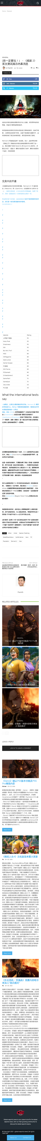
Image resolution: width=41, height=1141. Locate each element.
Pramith (10, 68)
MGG (12, 412)
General (9, 11)
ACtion (9, 533)
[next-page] (7, 733)
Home (4, 11)
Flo (3, 859)
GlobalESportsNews (8, 537)
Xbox (20, 541)
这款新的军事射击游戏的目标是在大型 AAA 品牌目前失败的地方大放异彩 (11, 566)
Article (15, 533)
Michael (4, 786)
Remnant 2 (14, 541)
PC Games (30, 486)
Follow (35, 83)
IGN (11, 454)
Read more (7, 830)
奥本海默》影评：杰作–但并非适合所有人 (29, 566)
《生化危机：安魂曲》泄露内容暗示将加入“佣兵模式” (20, 725)
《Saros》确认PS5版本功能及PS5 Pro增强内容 (20, 642)
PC (31, 537)
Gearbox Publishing (24, 533)
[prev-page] (3, 733)
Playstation (6, 541)
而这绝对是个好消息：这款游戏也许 (20, 201)
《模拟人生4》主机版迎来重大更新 (20, 685)
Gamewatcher (10, 496)
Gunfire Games (19, 537)
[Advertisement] (20, 33)
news (26, 537)
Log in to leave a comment (20, 748)
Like (36, 79)
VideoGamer (9, 414)
